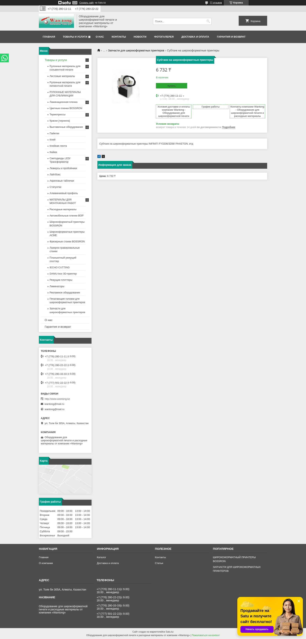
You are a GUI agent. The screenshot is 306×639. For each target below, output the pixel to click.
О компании (46, 563)
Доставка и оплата (195, 36)
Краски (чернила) (60, 120)
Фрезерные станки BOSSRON (67, 241)
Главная (49, 36)
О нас (100, 36)
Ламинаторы (57, 286)
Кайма (53, 152)
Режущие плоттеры (61, 279)
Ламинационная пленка (63, 102)
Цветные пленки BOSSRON (66, 108)
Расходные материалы (63, 209)
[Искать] (208, 21)
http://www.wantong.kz (57, 398)
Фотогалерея (164, 36)
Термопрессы (58, 114)
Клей (52, 139)
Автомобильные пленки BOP (67, 215)
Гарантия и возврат (231, 36)
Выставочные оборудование (66, 126)
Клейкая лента (58, 145)
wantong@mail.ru (54, 403)
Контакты (119, 36)
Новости (140, 36)
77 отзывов (216, 2)
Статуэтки (55, 186)
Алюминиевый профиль (64, 193)
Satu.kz (169, 631)
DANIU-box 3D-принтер (63, 273)
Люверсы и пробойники (63, 168)
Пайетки (54, 133)
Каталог (101, 557)
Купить (171, 85)
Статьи (159, 563)
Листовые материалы (62, 76)
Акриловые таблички (62, 180)
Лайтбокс (55, 174)
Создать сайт (86, 2)
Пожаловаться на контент (206, 635)
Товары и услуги (75, 36)
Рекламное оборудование (65, 292)
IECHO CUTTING (60, 267)
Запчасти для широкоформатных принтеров (136, 50)
